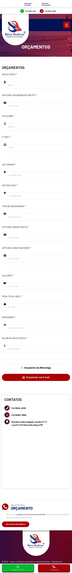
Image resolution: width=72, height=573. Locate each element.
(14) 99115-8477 (28, 11)
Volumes (7, 275)
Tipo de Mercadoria (14, 206)
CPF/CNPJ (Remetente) (15, 227)
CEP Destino (9, 185)
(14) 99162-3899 (19, 415)
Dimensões (8, 317)
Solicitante (9, 74)
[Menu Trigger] (66, 24)
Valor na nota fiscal (14, 338)
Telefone (8, 116)
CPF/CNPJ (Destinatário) (16, 247)
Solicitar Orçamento (15, 524)
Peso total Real (12, 296)
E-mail (6, 136)
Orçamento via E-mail (35, 377)
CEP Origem (9, 164)
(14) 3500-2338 (48, 11)
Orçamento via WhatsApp (36, 367)
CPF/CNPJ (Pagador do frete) (19, 95)
